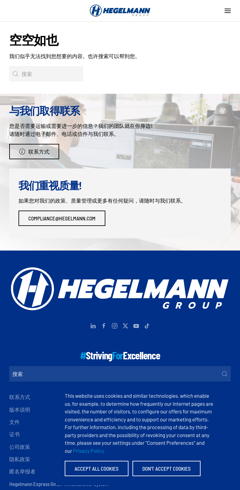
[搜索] (46, 73)
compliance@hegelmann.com (62, 218)
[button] (228, 11)
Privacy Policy (88, 451)
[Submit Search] (224, 373)
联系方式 (34, 151)
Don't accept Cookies (166, 468)
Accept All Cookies (97, 468)
